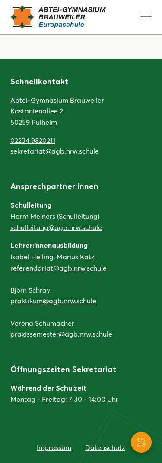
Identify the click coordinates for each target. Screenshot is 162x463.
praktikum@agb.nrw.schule (53, 300)
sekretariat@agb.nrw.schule (54, 150)
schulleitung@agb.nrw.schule (56, 227)
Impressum (54, 447)
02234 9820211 (32, 140)
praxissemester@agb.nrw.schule (61, 333)
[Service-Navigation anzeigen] (141, 442)
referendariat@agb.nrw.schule (58, 267)
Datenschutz (105, 447)
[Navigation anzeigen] (146, 16)
